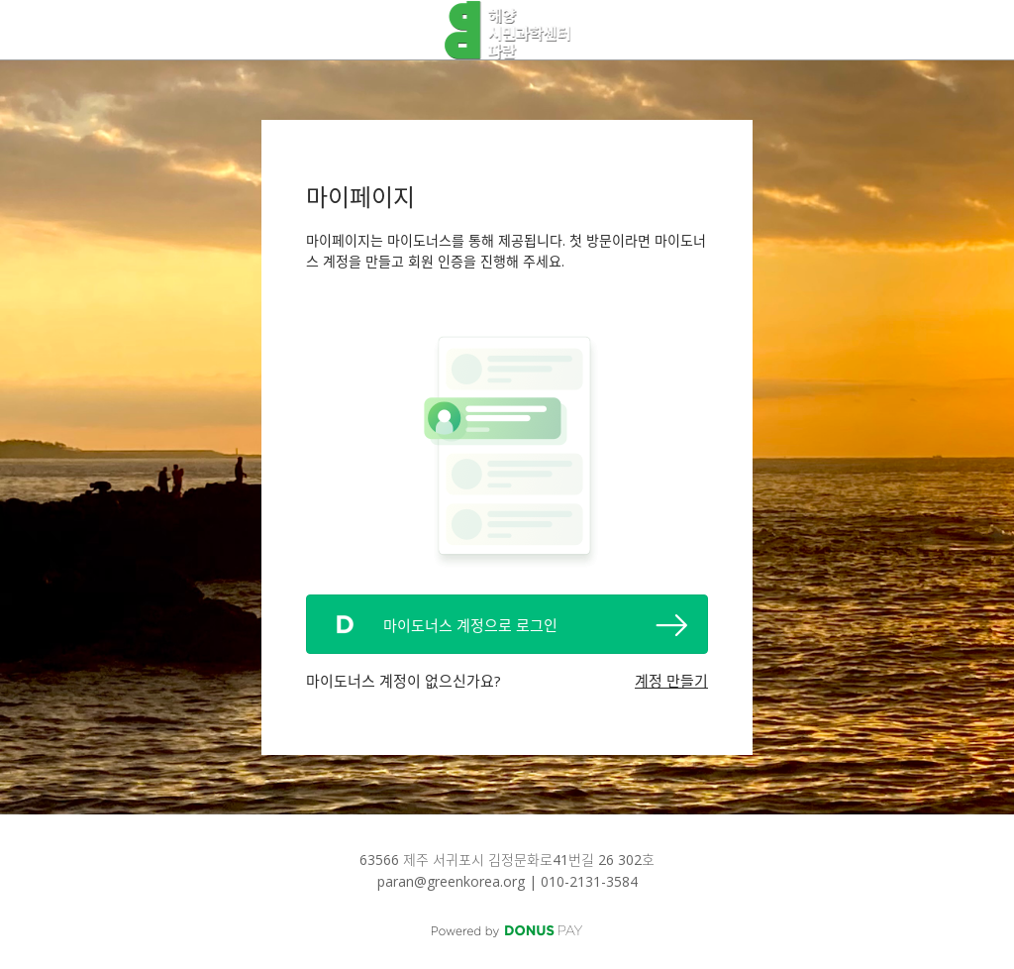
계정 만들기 (671, 681)
